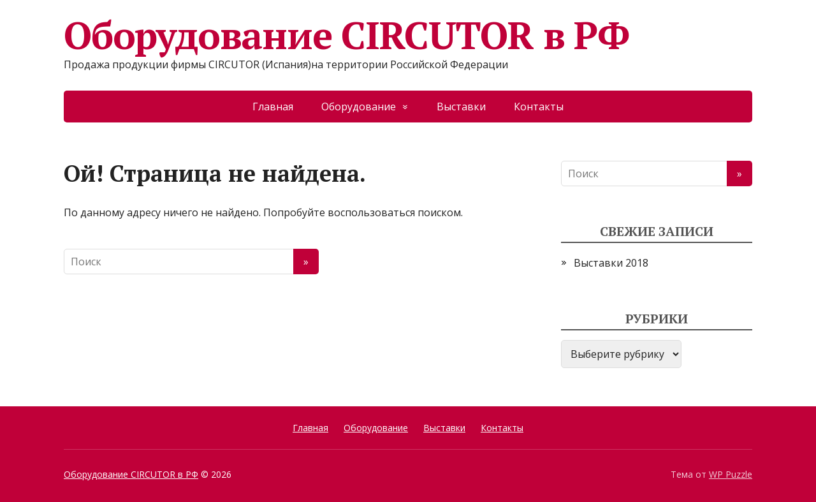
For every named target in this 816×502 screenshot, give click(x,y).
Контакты (539, 107)
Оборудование (358, 107)
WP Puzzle (730, 474)
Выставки (461, 107)
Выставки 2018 (611, 263)
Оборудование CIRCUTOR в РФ (346, 35)
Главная (272, 107)
